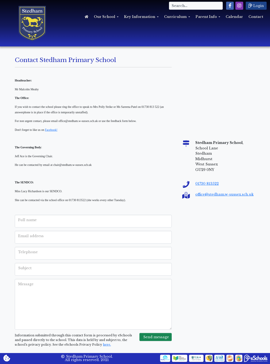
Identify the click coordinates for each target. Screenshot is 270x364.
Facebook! (51, 129)
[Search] (196, 6)
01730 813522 (207, 183)
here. (107, 344)
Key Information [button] (139, 17)
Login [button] (256, 5)
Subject (25, 268)
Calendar (234, 17)
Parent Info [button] (206, 17)
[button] (230, 6)
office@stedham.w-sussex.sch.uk (224, 194)
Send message (155, 337)
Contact (255, 17)
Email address (31, 236)
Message (26, 284)
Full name (27, 220)
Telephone (28, 252)
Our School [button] (104, 17)
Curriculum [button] (175, 17)
